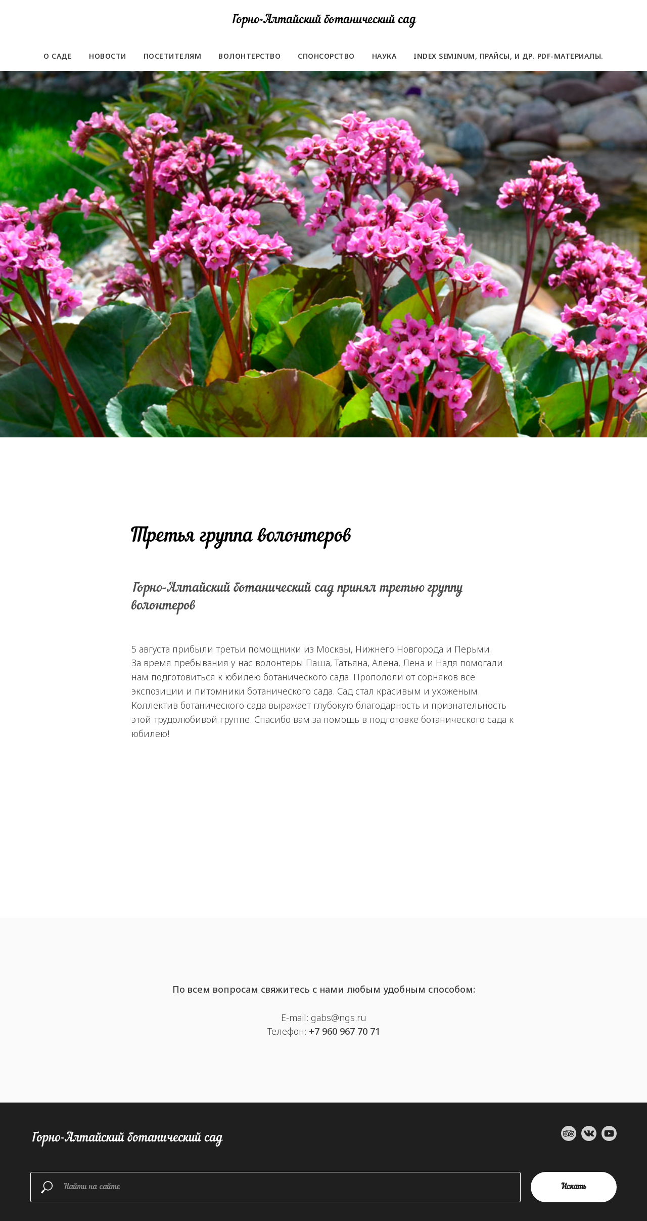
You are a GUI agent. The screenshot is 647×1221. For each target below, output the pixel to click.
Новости (107, 56)
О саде (57, 56)
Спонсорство (326, 56)
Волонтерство (249, 56)
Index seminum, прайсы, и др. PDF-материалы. (508, 56)
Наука (384, 56)
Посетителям (173, 56)
